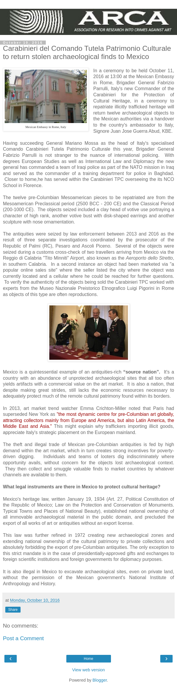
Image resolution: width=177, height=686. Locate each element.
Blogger (99, 680)
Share (13, 610)
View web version (88, 669)
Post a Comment (23, 638)
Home (88, 659)
